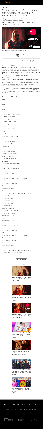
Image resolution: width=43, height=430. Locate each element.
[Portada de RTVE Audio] (24, 404)
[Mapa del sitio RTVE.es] (36, 409)
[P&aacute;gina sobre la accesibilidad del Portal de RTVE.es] (30, 409)
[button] (3, 2)
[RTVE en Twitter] (36, 404)
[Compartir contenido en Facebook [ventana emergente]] (17, 61)
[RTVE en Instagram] (39, 404)
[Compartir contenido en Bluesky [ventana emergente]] (22, 61)
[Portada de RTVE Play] (19, 404)
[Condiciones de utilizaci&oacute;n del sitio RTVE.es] (7, 409)
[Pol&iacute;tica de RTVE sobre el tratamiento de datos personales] (14, 409)
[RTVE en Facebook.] (34, 404)
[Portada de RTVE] (14, 404)
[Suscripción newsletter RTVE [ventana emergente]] (30, 61)
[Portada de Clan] (29, 404)
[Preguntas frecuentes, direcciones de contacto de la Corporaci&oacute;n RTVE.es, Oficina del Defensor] (16, 412)
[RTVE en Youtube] (37, 404)
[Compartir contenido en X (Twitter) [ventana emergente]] (19, 61)
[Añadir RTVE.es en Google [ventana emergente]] (36, 61)
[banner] (10, 2)
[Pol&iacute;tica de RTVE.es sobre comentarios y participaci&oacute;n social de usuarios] (24, 412)
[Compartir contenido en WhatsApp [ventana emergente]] (25, 61)
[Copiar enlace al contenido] (27, 61)
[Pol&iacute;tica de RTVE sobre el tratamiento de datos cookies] (23, 409)
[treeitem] (17, 2)
